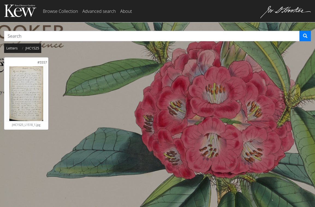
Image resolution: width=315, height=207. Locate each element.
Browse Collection (60, 11)
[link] (42, 62)
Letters (12, 48)
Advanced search (99, 11)
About (126, 11)
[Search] (305, 36)
